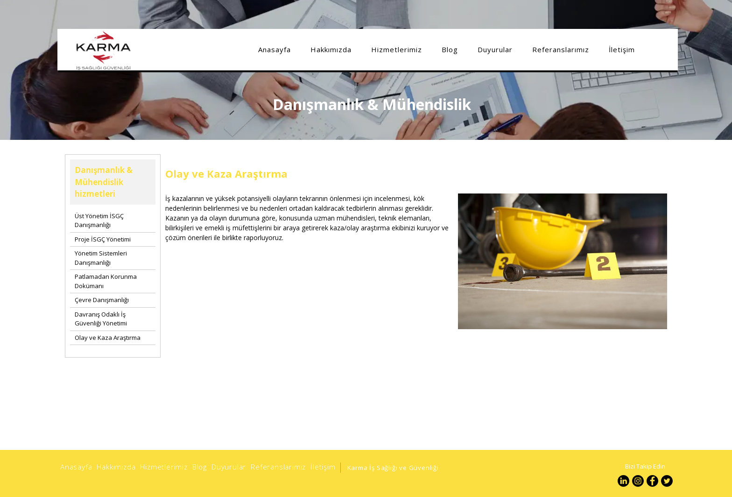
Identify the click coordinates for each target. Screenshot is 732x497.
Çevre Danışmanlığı (102, 300)
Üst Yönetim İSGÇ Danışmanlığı (99, 220)
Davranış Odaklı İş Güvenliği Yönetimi (101, 319)
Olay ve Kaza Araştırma (108, 337)
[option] (562, 297)
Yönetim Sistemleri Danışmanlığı (101, 258)
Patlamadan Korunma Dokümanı (106, 281)
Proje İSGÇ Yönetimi (103, 239)
